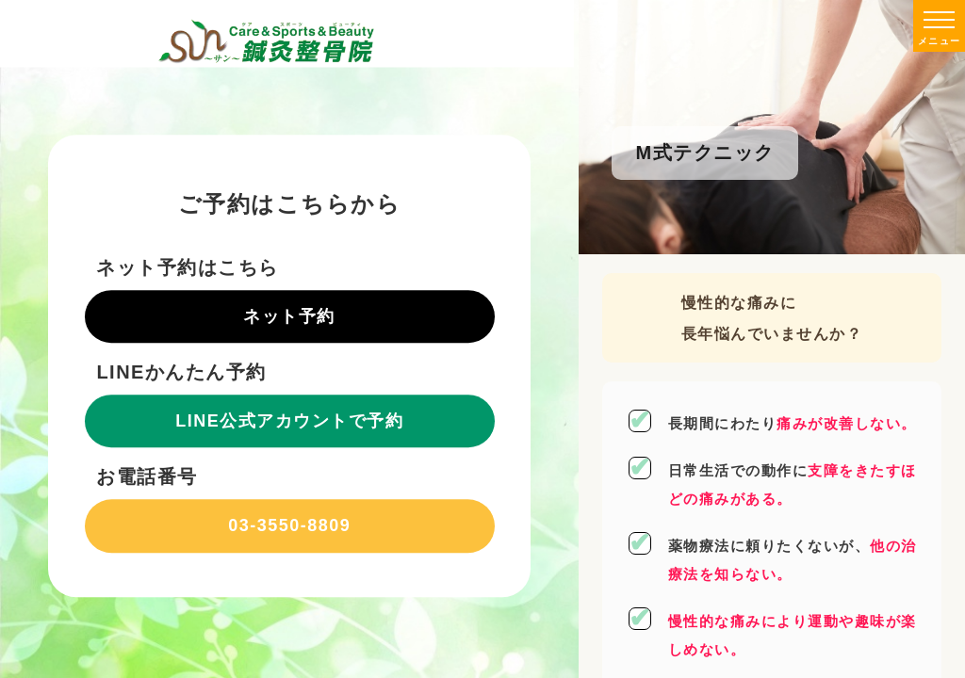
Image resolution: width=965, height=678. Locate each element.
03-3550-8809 (289, 525)
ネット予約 (289, 316)
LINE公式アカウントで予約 (289, 421)
